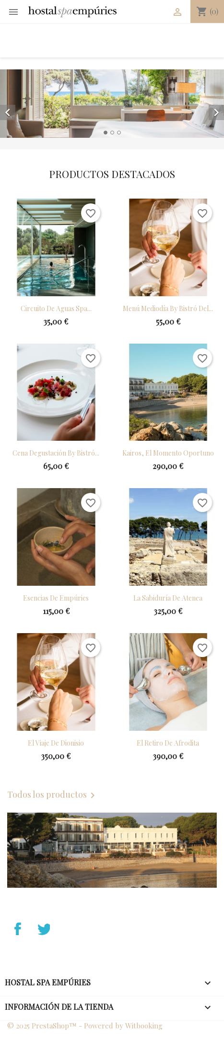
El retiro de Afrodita (168, 743)
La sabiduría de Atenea (167, 598)
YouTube (68, 927)
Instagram (94, 927)
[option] (112, 103)
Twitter (42, 942)
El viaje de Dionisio (56, 743)
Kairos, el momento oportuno (168, 453)
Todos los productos (52, 795)
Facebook (16, 942)
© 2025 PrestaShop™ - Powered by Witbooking (85, 1025)
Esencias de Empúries (56, 598)
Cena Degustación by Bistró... (55, 453)
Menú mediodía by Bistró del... (168, 308)
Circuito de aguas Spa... (56, 308)
